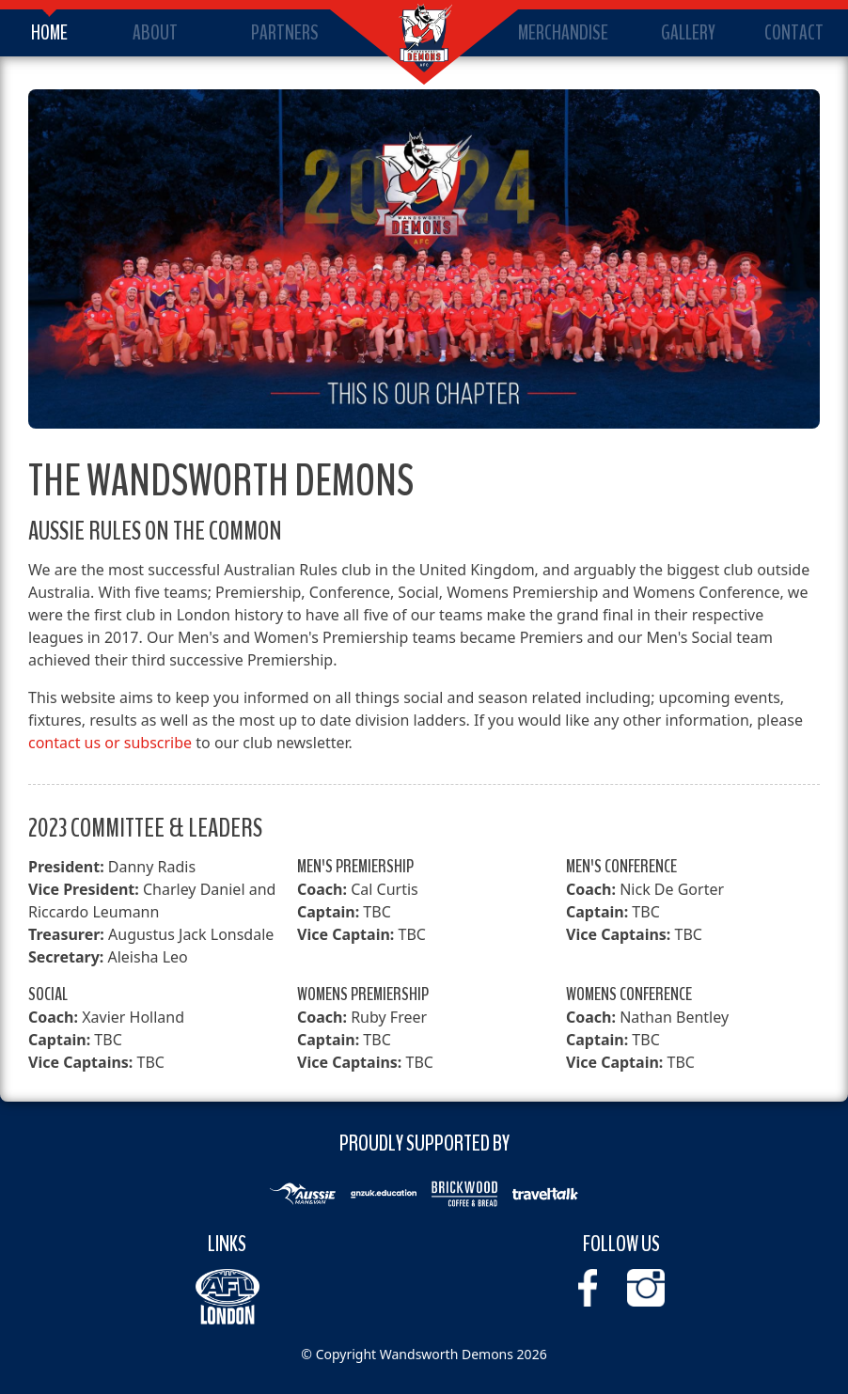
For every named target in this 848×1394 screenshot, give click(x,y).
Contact (794, 33)
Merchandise (563, 33)
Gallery (688, 33)
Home (49, 33)
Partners (285, 33)
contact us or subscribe (110, 742)
